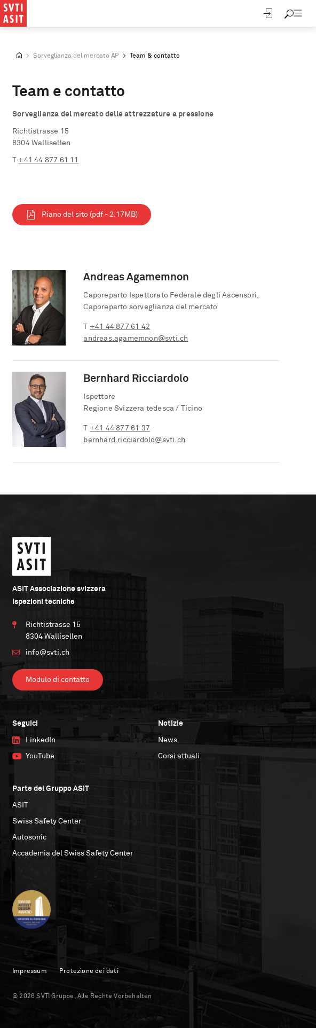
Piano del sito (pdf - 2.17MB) (82, 214)
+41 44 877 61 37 (120, 428)
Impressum (29, 971)
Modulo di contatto (58, 680)
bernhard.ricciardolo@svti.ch (134, 440)
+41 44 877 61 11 (48, 160)
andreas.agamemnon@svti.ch (135, 338)
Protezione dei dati (88, 971)
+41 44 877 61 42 (120, 327)
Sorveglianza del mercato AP (76, 56)
